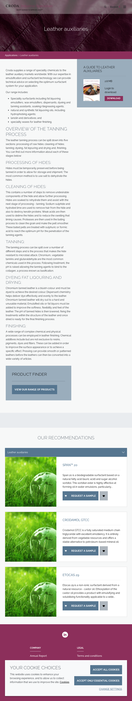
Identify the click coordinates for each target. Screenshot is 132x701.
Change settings (110, 689)
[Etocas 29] (30, 592)
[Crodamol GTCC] (30, 537)
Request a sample (80, 495)
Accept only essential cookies (98, 680)
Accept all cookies (106, 669)
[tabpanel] (66, 537)
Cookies (64, 682)
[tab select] (66, 452)
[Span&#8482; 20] (30, 482)
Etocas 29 (71, 575)
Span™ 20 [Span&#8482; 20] (70, 465)
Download (113, 98)
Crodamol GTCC (76, 520)
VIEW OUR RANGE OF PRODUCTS (35, 389)
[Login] (104, 495)
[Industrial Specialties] (29, 6)
